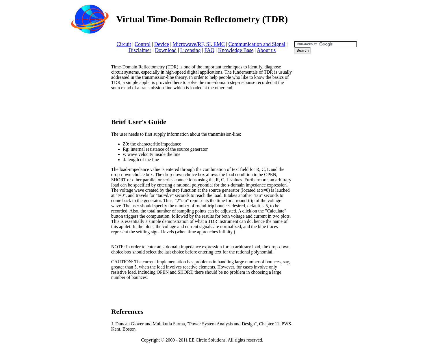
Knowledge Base (235, 50)
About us (266, 50)
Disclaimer (140, 50)
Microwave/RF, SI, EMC (198, 44)
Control (143, 44)
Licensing (190, 50)
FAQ (209, 50)
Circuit (123, 44)
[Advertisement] (178, 103)
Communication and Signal (256, 44)
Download (166, 50)
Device (161, 44)
